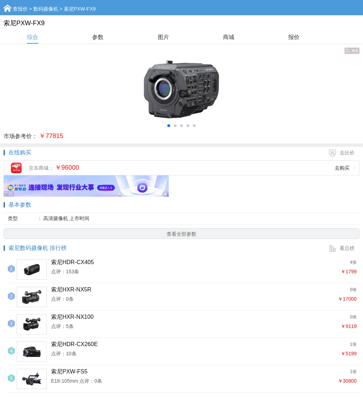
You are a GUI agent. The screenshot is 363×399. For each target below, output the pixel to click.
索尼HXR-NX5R (71, 289)
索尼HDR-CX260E (74, 344)
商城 (228, 37)
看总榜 (341, 248)
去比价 (341, 152)
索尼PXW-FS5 (69, 371)
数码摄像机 (45, 9)
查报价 (20, 9)
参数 (98, 37)
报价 (294, 37)
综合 (32, 37)
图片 (163, 37)
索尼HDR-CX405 (72, 262)
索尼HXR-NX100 (72, 317)
